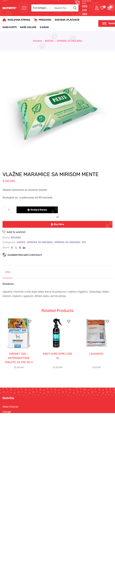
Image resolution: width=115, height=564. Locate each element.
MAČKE (49, 40)
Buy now (59, 224)
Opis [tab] (7, 272)
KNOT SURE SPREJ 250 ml (57, 356)
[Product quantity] (9, 210)
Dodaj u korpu (39, 209)
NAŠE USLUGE (28, 27)
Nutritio (50, 552)
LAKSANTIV (96, 353)
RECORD (16, 237)
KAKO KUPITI (10, 27)
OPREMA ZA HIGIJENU (69, 40)
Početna (37, 40)
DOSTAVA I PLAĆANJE (67, 19)
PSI (84, 242)
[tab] (8, 273)
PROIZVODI (42, 20)
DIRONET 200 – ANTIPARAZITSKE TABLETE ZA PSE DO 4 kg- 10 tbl (19, 360)
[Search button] (74, 8)
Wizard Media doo (80, 552)
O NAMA (44, 27)
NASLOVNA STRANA (16, 20)
